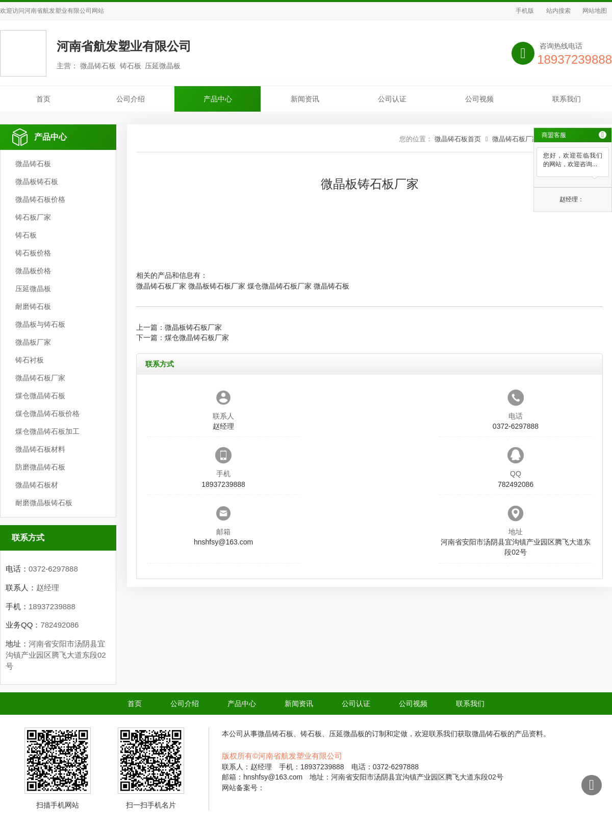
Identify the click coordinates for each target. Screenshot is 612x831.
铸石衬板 (29, 360)
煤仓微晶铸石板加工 (47, 431)
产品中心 (217, 99)
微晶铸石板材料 (40, 449)
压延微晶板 (33, 288)
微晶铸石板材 (36, 485)
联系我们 (566, 99)
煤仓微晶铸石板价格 (47, 413)
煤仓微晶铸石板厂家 (279, 286)
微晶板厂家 (33, 342)
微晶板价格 (33, 271)
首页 (43, 99)
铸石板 (26, 235)
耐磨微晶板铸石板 (43, 503)
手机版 (525, 10)
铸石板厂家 (33, 217)
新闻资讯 (305, 99)
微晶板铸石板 (36, 181)
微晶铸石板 (33, 164)
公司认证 (392, 99)
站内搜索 (558, 10)
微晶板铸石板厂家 (216, 286)
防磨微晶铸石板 (40, 467)
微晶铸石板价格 (40, 199)
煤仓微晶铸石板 (40, 396)
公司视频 (479, 99)
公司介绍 (130, 99)
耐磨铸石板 (33, 306)
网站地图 (594, 10)
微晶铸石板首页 (458, 139)
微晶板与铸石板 (40, 324)
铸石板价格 (33, 253)
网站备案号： (243, 788)
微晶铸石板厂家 (40, 378)
